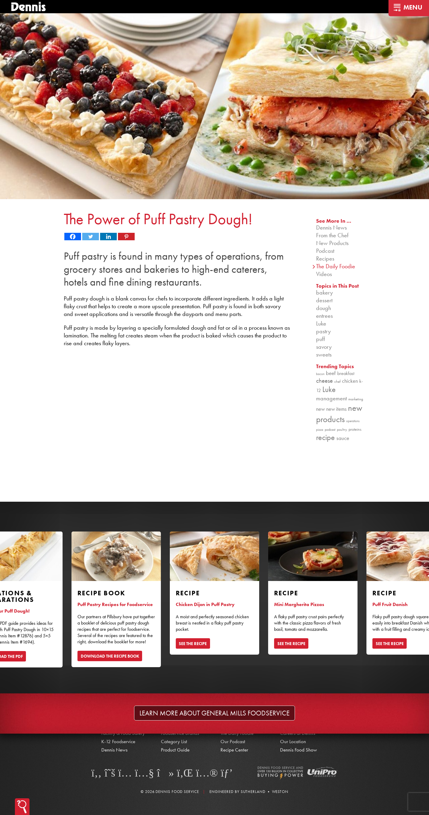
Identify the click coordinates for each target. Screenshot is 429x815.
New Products (332, 243)
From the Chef (332, 235)
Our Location (293, 741)
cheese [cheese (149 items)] (324, 381)
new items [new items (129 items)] (336, 408)
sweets (324, 354)
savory (324, 347)
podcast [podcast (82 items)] (330, 429)
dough (323, 308)
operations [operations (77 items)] (353, 421)
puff (320, 339)
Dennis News (331, 227)
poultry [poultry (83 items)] (342, 429)
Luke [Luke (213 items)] (329, 389)
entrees (324, 316)
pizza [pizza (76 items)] (319, 430)
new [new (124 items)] (320, 408)
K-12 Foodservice (118, 741)
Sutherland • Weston (264, 791)
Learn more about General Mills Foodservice (214, 713)
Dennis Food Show (298, 749)
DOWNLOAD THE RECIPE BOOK (110, 656)
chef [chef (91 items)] (337, 381)
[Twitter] (90, 236)
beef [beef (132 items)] (331, 373)
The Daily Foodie (335, 266)
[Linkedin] (108, 236)
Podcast (325, 251)
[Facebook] (72, 236)
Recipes (325, 258)
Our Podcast (232, 741)
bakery (324, 292)
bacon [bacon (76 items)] (320, 374)
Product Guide (175, 749)
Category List (174, 741)
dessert (324, 300)
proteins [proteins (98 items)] (355, 429)
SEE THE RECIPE (193, 643)
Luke (321, 323)
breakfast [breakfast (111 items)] (345, 373)
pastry (323, 331)
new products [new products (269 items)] (339, 413)
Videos (324, 274)
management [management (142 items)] (331, 398)
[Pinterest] (126, 236)
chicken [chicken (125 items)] (350, 380)
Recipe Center (234, 749)
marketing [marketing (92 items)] (355, 399)
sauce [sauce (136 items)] (342, 438)
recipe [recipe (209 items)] (325, 437)
